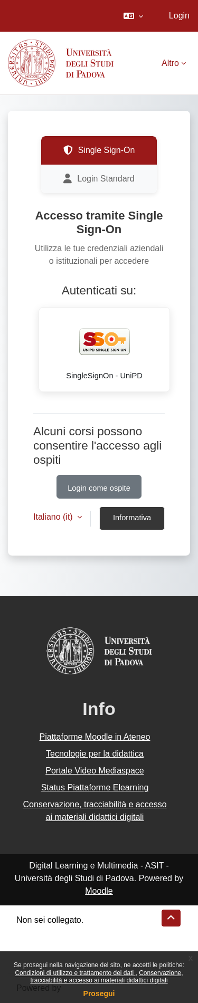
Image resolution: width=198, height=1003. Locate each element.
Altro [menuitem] (170, 63)
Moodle (98, 890)
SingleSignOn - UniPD (104, 348)
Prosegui (99, 993)
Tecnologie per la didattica (95, 753)
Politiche (32, 945)
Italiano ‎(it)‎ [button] (54, 516)
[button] (133, 16)
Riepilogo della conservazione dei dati (87, 932)
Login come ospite (99, 488)
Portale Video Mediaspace (94, 770)
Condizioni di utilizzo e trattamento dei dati (75, 973)
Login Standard (99, 179)
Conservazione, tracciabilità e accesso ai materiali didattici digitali (106, 976)
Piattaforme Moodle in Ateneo (95, 736)
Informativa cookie (132, 521)
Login (179, 15)
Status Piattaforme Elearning (95, 787)
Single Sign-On (99, 150)
